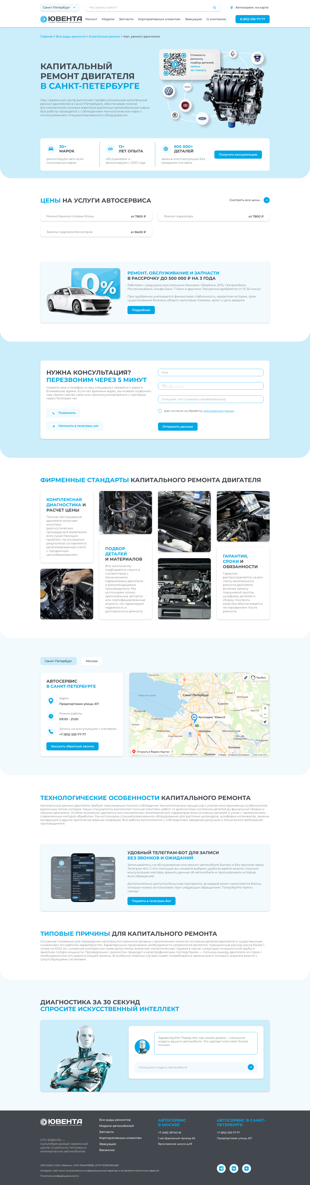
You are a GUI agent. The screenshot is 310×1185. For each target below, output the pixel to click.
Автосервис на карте (249, 7)
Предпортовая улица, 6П (234, 1138)
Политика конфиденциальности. (59, 1175)
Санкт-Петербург (58, 661)
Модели (108, 19)
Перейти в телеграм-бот (151, 901)
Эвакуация (193, 19)
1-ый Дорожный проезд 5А (176, 1138)
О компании (216, 19)
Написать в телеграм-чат (75, 426)
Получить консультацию (238, 154)
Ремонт (91, 19)
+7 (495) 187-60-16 (169, 1132)
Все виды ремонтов (115, 1120)
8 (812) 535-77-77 (252, 19)
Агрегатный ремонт (104, 36)
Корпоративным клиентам (159, 19)
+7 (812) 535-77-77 (72, 734)
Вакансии (107, 1150)
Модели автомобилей (116, 1126)
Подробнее (141, 310)
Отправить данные (178, 426)
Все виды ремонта (70, 36)
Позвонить (63, 413)
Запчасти (126, 19)
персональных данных (218, 411)
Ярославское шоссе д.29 (175, 1144)
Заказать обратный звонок (72, 746)
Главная (46, 36)
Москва (91, 661)
